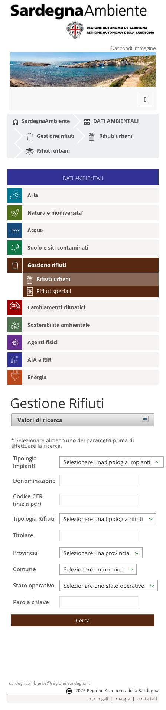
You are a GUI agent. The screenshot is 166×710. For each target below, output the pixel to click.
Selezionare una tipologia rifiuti (103, 518)
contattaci (147, 699)
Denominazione (34, 481)
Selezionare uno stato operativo (104, 585)
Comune (24, 569)
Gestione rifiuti (50, 136)
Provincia (25, 552)
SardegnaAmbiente (41, 121)
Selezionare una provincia (96, 553)
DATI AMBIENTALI (111, 121)
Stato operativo (33, 585)
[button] (82, 620)
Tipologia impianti (25, 462)
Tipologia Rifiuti (34, 518)
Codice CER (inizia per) (28, 500)
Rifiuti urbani (110, 136)
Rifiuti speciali (48, 290)
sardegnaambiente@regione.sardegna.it (49, 683)
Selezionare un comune (93, 569)
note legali (97, 699)
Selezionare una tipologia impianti (107, 462)
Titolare (23, 535)
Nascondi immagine (133, 48)
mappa (123, 699)
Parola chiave (31, 602)
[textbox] (98, 480)
